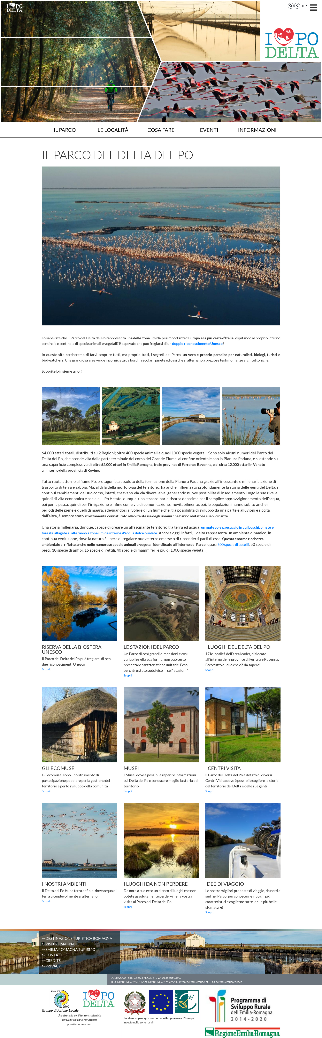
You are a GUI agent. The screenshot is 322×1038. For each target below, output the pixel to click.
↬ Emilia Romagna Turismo (68, 949)
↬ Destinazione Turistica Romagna (77, 938)
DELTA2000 (118, 977)
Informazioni (257, 130)
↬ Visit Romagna (58, 944)
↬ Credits (51, 960)
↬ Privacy (51, 966)
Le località (113, 130)
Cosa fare (161, 130)
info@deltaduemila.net (193, 981)
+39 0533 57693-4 (128, 981)
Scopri (46, 669)
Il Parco (65, 130)
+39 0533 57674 (158, 981)
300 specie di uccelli (233, 544)
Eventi (209, 130)
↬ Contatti (53, 955)
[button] (291, 6)
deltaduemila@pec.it (229, 981)
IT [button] (303, 5)
